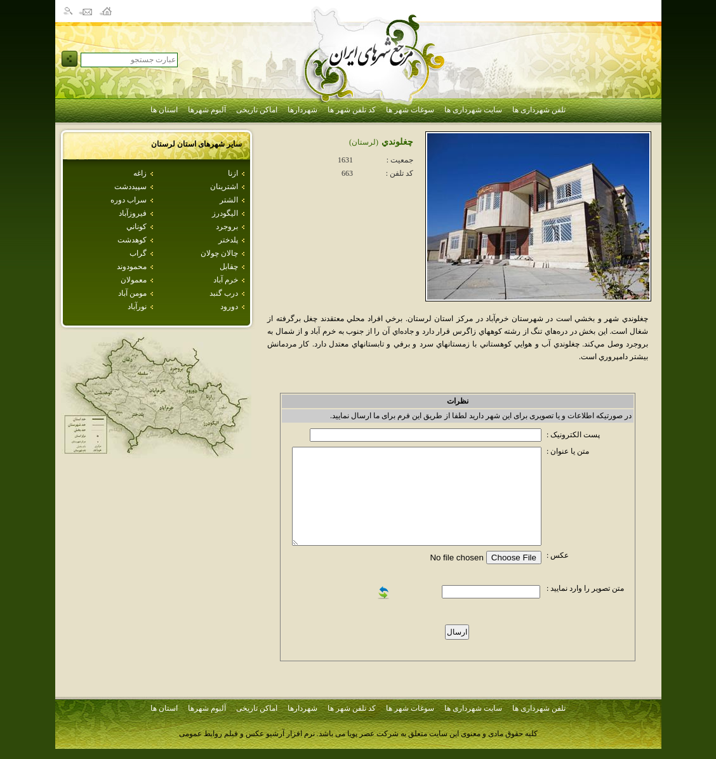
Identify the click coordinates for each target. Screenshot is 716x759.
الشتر (229, 199)
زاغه (140, 173)
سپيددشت (130, 186)
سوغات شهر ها (410, 109)
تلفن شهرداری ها (539, 109)
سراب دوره (128, 199)
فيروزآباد (133, 213)
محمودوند (132, 266)
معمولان (134, 279)
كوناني (136, 226)
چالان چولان (219, 253)
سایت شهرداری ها (473, 109)
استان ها (164, 109)
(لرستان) (363, 142)
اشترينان (224, 186)
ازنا (233, 173)
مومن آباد (132, 293)
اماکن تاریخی (256, 109)
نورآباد (137, 306)
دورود (229, 306)
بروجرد (227, 226)
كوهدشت (132, 239)
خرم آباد (225, 279)
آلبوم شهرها (207, 109)
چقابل (229, 266)
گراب (138, 253)
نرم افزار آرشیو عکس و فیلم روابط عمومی (247, 733)
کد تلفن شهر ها (352, 109)
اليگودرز (225, 213)
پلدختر (228, 239)
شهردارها (302, 109)
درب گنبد (223, 293)
